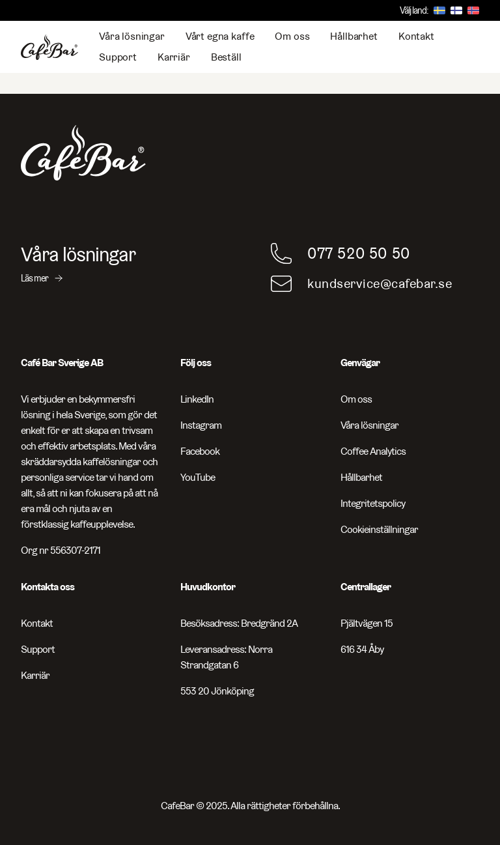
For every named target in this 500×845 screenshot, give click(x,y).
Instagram (200, 425)
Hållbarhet (353, 36)
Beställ (226, 57)
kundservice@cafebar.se (379, 283)
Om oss (292, 36)
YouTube (197, 477)
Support (118, 57)
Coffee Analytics (373, 451)
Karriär (174, 57)
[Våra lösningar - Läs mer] (125, 264)
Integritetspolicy (372, 503)
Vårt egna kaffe (220, 36)
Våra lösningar (132, 36)
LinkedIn (197, 399)
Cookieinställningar (379, 529)
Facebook (199, 451)
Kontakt (416, 36)
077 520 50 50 (358, 253)
